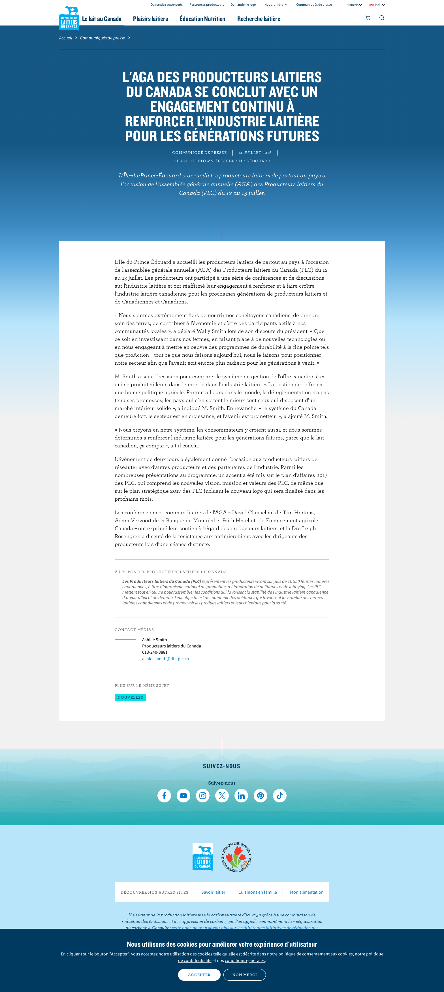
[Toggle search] (382, 19)
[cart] (368, 19)
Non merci (244, 974)
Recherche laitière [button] (280, 18)
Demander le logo (243, 4)
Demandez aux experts (167, 4)
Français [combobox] (352, 5)
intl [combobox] (377, 5)
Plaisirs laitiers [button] (166, 18)
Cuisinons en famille (257, 892)
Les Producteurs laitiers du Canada (69, 17)
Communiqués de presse (314, 4)
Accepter (199, 974)
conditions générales (245, 960)
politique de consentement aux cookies (315, 954)
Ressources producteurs (206, 4)
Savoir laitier (213, 892)
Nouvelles (130, 697)
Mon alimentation (307, 892)
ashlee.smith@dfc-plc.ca (165, 658)
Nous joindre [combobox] (273, 4)
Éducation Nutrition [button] (221, 18)
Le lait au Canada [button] (114, 18)
